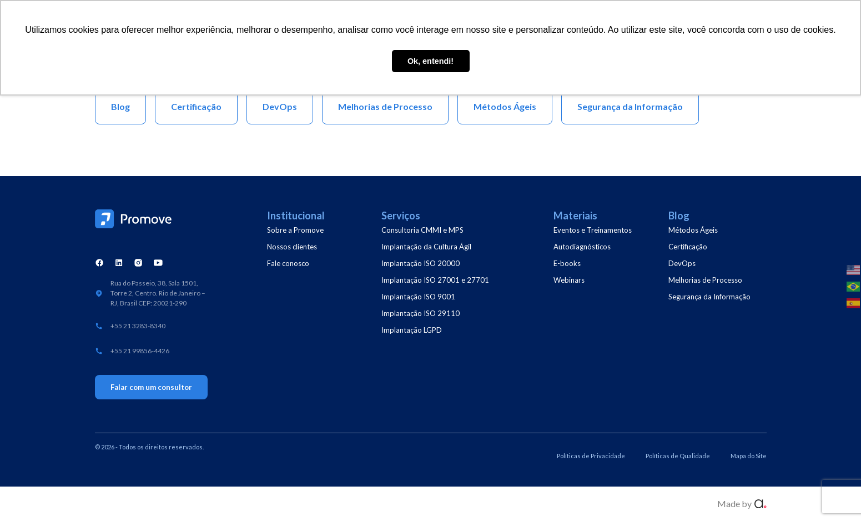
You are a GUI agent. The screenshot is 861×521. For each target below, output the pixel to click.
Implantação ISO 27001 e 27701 (435, 279)
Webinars (569, 279)
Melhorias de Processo (705, 279)
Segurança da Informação (709, 296)
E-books (567, 263)
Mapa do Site (749, 455)
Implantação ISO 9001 (418, 296)
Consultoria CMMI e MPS (422, 230)
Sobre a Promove (295, 230)
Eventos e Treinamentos (592, 230)
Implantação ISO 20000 (420, 263)
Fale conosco (288, 263)
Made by (734, 503)
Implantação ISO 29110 (420, 313)
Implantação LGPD (411, 329)
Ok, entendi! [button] (430, 61)
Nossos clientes (292, 246)
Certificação (687, 246)
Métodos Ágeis (693, 230)
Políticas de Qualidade (678, 455)
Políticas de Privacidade (591, 455)
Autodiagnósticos (582, 246)
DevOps (682, 263)
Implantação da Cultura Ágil (426, 246)
